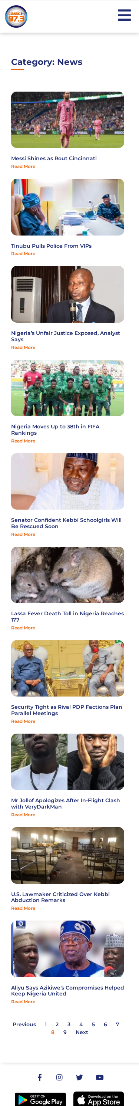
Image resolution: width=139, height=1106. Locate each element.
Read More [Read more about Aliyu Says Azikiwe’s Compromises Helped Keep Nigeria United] (23, 1001)
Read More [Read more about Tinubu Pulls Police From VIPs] (23, 253)
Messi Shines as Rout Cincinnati (54, 158)
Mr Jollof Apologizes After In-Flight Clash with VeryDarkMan (65, 803)
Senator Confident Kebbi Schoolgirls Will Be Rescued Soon (66, 523)
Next (82, 1032)
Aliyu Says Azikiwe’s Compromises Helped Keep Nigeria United (67, 990)
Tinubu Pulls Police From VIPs (51, 246)
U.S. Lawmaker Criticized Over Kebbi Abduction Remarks (60, 897)
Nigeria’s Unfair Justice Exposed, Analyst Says (65, 336)
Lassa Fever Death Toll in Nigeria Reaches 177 (67, 616)
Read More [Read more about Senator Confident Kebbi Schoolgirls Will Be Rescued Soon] (23, 534)
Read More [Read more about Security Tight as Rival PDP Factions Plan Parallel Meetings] (23, 721)
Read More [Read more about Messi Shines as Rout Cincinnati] (23, 166)
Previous (24, 1024)
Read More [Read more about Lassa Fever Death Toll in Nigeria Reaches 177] (23, 628)
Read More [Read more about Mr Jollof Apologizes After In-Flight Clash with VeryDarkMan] (23, 814)
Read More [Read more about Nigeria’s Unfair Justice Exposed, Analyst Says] (23, 347)
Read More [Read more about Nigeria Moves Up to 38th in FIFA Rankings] (23, 441)
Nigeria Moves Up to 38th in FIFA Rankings (55, 429)
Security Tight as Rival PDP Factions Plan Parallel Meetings (66, 710)
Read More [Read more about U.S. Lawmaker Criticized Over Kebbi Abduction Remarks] (23, 908)
